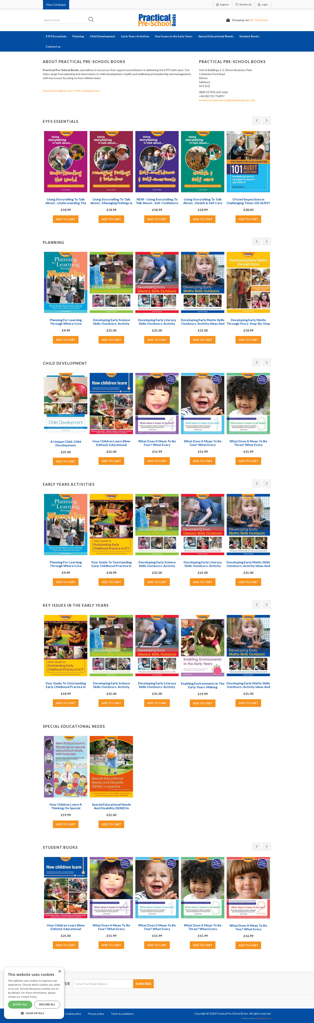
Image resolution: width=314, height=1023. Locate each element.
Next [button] (266, 120)
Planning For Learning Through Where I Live (66, 322)
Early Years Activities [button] (135, 36)
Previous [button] (256, 120)
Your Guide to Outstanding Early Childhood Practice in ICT (111, 565)
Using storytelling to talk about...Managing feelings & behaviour (111, 202)
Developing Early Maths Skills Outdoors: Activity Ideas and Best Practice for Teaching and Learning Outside (202, 325)
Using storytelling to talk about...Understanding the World (65, 202)
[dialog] (34, 993)
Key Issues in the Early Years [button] (173, 36)
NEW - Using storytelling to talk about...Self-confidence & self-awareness (157, 202)
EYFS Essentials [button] (56, 36)
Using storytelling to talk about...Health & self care (202, 201)
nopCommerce (263, 1018)
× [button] (59, 971)
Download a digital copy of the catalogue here (71, 90)
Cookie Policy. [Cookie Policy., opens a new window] (29, 997)
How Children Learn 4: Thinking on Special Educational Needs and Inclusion (65, 809)
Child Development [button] (102, 36)
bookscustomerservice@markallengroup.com (227, 100)
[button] (34, 1013)
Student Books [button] (249, 36)
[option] (66, 184)
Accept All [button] (20, 1004)
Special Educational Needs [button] (215, 36)
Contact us (53, 46)
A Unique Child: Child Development (65, 443)
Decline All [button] (47, 1004)
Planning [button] (78, 36)
